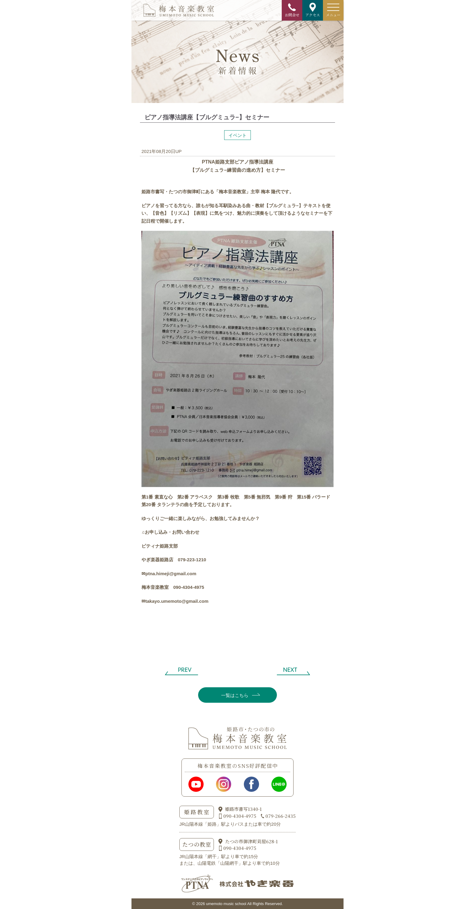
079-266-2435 (280, 816)
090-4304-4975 (239, 816)
